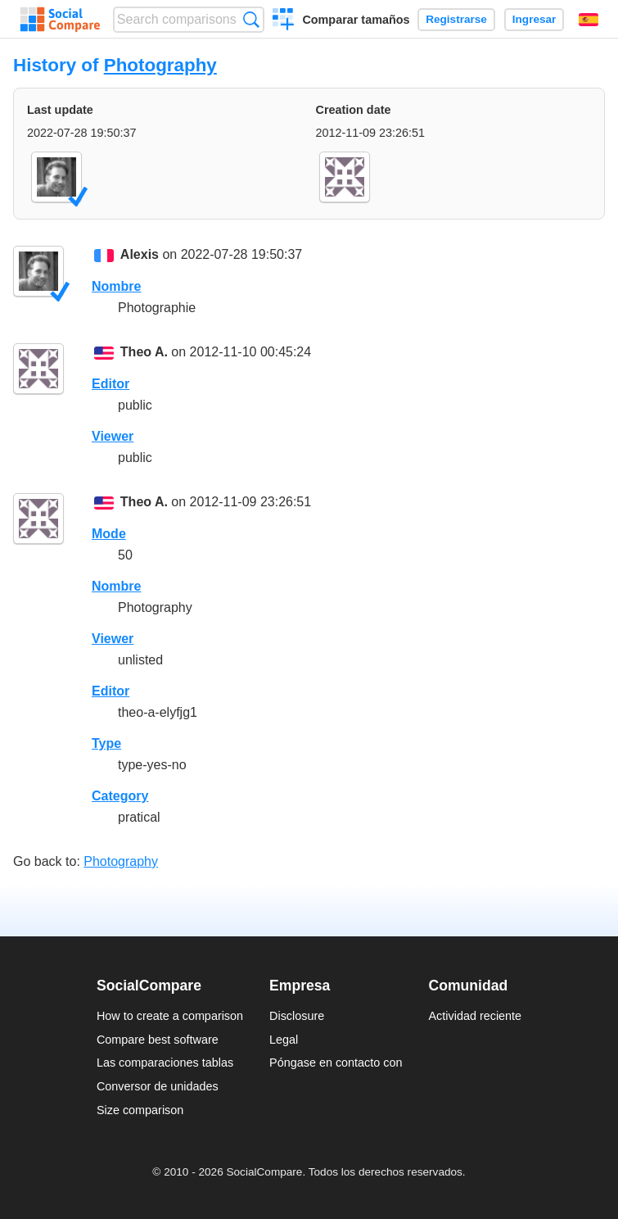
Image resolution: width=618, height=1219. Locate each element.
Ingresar (534, 19)
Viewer (112, 436)
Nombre (116, 286)
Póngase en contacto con (335, 1062)
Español (588, 19)
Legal (283, 1039)
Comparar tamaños (355, 19)
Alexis (139, 254)
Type (106, 743)
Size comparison (140, 1110)
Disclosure (296, 1015)
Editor (110, 384)
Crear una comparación (284, 21)
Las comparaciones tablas (165, 1062)
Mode (109, 534)
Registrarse (456, 19)
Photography (160, 65)
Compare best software (158, 1039)
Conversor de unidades (158, 1086)
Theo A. (144, 352)
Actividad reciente (475, 1015)
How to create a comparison (170, 1015)
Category (120, 796)
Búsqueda (251, 19)
